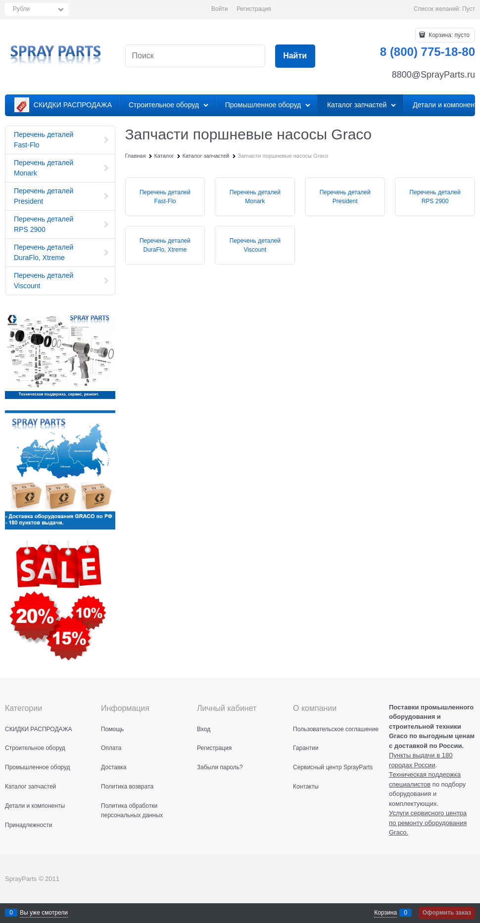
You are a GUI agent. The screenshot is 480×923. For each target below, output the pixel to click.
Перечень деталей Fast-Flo (165, 197)
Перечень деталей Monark (255, 197)
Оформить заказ (447, 912)
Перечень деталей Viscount (255, 245)
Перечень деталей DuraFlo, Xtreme (165, 245)
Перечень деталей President (345, 197)
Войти (219, 8)
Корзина (385, 913)
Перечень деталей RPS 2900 (435, 197)
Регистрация (254, 8)
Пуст (468, 8)
